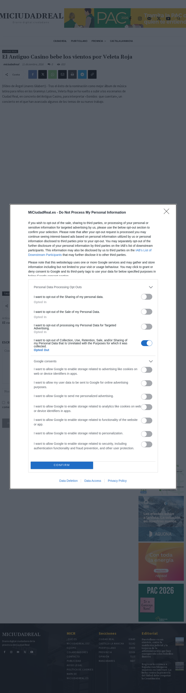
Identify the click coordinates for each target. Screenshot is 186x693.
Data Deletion (68, 480)
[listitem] (93, 287)
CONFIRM (62, 465)
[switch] (146, 297)
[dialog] (93, 346)
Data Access (92, 480)
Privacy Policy (117, 480)
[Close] (168, 213)
